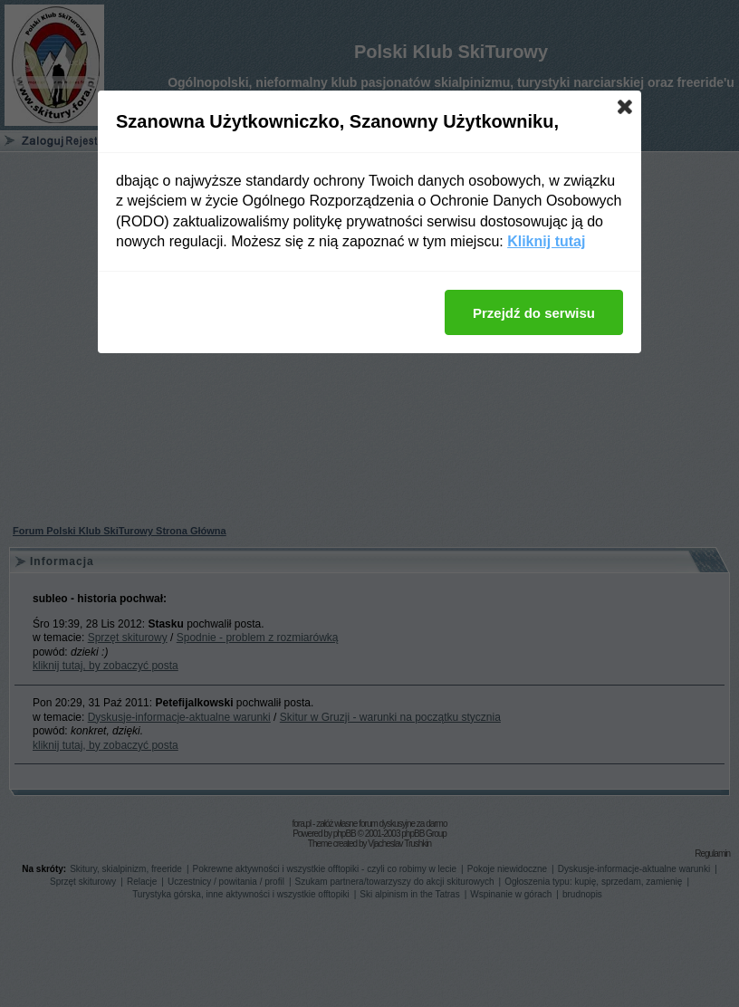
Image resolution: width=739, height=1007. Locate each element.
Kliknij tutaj (546, 241)
